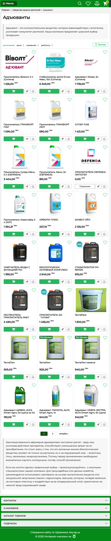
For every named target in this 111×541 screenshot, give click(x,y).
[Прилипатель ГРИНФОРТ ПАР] (20, 110)
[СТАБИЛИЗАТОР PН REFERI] (91, 252)
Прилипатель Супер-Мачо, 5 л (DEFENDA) (19, 173)
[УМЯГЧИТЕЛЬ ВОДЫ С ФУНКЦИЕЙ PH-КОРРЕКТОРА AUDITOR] (20, 252)
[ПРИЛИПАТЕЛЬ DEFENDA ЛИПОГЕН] (91, 157)
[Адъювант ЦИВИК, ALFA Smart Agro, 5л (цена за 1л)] (20, 395)
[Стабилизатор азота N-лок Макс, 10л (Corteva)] (55, 62)
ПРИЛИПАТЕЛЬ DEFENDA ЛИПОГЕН (90, 173)
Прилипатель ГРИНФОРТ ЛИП (54, 126)
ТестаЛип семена (85, 362)
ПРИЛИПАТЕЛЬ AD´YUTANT (50, 316)
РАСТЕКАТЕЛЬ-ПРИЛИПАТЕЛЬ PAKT (16, 316)
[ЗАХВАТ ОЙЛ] (91, 205)
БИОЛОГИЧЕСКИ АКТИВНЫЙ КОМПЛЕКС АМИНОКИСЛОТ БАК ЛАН (54, 270)
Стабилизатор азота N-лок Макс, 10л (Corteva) (54, 78)
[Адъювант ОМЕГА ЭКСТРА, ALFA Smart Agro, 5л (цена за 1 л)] (91, 395)
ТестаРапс (81, 315)
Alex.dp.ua (74, 532)
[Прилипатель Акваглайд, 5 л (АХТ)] (20, 205)
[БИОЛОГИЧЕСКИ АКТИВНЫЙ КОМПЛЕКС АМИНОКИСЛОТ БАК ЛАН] (55, 252)
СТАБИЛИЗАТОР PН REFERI (86, 268)
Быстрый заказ (27, 91)
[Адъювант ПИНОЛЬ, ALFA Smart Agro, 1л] (55, 395)
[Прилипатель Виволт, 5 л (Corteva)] (20, 62)
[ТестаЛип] (20, 348)
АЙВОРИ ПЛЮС (48, 219)
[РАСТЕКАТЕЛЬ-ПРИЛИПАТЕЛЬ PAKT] (20, 300)
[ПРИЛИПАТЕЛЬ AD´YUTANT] (55, 300)
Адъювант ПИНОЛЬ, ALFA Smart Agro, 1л (54, 411)
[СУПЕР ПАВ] (91, 110)
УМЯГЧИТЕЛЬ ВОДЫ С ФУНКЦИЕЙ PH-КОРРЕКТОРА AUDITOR (17, 270)
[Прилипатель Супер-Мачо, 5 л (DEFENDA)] (20, 157)
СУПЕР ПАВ (82, 124)
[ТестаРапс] (91, 300)
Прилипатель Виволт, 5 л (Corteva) (18, 78)
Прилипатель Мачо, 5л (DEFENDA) (52, 173)
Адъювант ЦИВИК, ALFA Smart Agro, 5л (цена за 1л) (19, 411)
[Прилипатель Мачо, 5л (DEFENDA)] (55, 157)
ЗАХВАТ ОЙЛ (82, 219)
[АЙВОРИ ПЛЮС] (55, 205)
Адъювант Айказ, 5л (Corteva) (86, 78)
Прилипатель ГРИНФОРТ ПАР (18, 126)
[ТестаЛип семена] (91, 348)
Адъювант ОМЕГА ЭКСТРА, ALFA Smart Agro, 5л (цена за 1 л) (90, 413)
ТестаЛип (9, 362)
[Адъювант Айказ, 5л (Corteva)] (91, 62)
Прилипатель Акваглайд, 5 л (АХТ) (19, 221)
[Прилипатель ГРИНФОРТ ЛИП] (55, 110)
